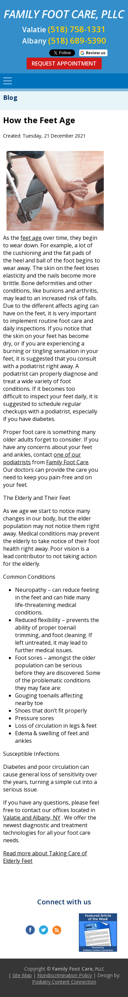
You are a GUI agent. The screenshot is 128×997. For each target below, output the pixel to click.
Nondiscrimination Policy (64, 975)
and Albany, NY (41, 817)
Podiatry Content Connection (64, 981)
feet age (31, 238)
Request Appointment (64, 63)
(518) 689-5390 (77, 40)
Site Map (22, 975)
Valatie (12, 817)
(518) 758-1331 (77, 29)
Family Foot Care (67, 462)
